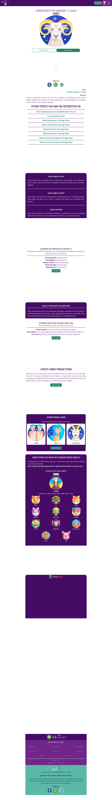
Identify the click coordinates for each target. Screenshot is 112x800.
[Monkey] (56, 525)
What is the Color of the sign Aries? (56, 129)
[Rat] (35, 501)
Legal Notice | (43, 775)
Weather (80, 751)
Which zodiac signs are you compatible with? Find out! (56, 111)
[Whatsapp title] (55, 84)
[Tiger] (76, 501)
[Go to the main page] (6, 3)
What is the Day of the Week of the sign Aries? (56, 138)
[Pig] (66, 536)
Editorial (62, 763)
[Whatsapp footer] (55, 790)
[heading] (56, 270)
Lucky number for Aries (56, 116)
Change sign (44, 50)
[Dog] (45, 536)
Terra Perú (33, 751)
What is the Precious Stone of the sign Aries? (56, 142)
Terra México (78, 747)
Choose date (56, 385)
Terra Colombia (56, 747)
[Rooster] (76, 525)
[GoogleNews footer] (61, 790)
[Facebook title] (49, 84)
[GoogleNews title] (62, 84)
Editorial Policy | (62, 775)
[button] (104, 3)
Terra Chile (33, 747)
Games (42, 756)
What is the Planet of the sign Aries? (56, 133)
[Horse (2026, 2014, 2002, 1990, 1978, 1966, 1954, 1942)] (56, 485)
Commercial (51, 763)
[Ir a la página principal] (28, 581)
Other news (69, 756)
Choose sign (56, 448)
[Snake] (76, 513)
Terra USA (56, 751)
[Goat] (35, 525)
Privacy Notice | (52, 775)
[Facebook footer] (50, 790)
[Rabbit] (35, 513)
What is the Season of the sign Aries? (56, 120)
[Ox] (56, 501)
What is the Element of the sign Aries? (56, 124)
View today (68, 50)
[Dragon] (56, 513)
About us (70, 775)
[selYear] (56, 474)
